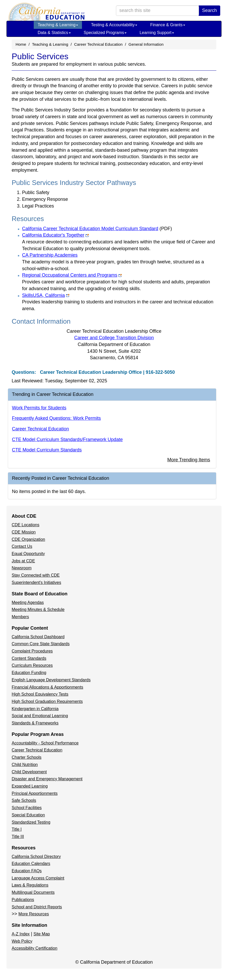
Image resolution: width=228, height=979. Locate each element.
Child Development (29, 772)
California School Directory (36, 856)
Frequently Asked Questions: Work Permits (56, 418)
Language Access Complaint (38, 878)
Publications (23, 899)
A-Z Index (21, 934)
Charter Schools (27, 757)
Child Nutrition (25, 764)
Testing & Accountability (114, 25)
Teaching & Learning (58, 25)
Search (209, 10)
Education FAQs (27, 871)
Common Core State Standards (41, 644)
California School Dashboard (38, 637)
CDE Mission (24, 532)
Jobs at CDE (23, 561)
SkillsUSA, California (45, 295)
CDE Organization (28, 539)
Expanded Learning (30, 786)
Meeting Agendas (28, 602)
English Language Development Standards (51, 680)
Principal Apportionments (35, 793)
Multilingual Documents (33, 892)
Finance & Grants (167, 25)
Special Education (28, 815)
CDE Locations (25, 525)
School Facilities (27, 807)
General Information (145, 44)
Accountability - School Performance (45, 743)
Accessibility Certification (34, 948)
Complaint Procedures (32, 651)
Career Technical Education (98, 44)
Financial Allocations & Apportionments (47, 687)
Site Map (41, 934)
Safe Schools (24, 800)
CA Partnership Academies (50, 255)
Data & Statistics (54, 32)
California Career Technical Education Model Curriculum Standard (97, 228)
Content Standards (29, 658)
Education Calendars (31, 863)
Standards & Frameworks (35, 723)
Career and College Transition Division (114, 337)
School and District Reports (37, 907)
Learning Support (157, 32)
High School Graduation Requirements (47, 701)
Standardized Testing (31, 822)
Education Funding (29, 672)
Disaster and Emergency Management (47, 779)
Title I (17, 829)
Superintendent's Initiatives (36, 582)
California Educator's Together (55, 235)
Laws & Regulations (30, 885)
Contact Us (22, 546)
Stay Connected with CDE (36, 575)
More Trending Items (188, 459)
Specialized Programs (105, 32)
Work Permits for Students (39, 407)
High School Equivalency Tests (40, 694)
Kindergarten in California (35, 709)
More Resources (33, 914)
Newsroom (21, 568)
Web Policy (22, 941)
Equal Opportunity (28, 553)
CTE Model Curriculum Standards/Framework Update (67, 439)
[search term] (157, 10)
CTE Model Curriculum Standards (47, 449)
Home (21, 44)
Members (20, 617)
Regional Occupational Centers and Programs (72, 275)
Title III (18, 836)
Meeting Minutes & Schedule (38, 609)
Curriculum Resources (32, 665)
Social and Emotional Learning (40, 716)
